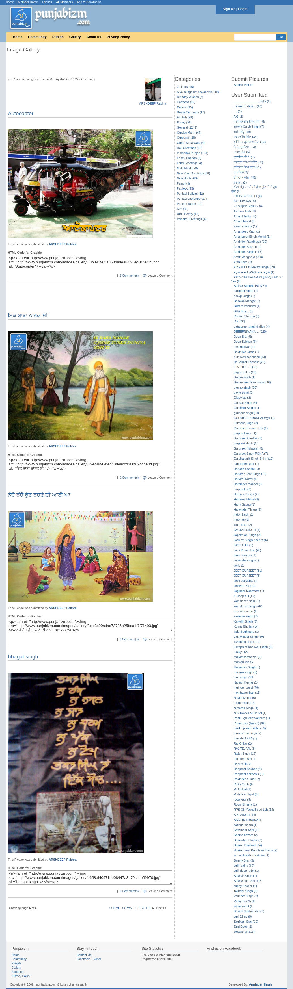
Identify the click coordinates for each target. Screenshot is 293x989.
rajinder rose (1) (244, 758)
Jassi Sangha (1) (245, 555)
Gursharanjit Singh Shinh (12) (253, 458)
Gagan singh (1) (244, 377)
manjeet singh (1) (245, 672)
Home (10, 2)
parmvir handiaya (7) (247, 733)
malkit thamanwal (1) (247, 657)
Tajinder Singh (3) (245, 891)
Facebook (83, 959)
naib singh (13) (244, 677)
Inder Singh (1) (244, 514)
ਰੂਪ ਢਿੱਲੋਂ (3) (241, 172)
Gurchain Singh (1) (246, 407)
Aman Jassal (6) (244, 221)
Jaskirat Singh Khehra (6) (251, 540)
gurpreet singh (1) (245, 443)
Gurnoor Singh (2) (246, 423)
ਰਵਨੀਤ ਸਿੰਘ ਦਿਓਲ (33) (248, 162)
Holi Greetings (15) (189, 147)
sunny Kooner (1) (245, 886)
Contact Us (84, 955)
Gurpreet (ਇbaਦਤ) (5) (248, 448)
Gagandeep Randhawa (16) (252, 382)
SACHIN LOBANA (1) (248, 819)
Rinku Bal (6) (242, 789)
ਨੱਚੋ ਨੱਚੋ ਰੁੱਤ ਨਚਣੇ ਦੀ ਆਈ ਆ (39, 495)
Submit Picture (243, 84)
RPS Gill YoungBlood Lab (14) (254, 809)
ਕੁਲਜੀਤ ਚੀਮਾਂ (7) (244, 157)
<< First (114, 908)
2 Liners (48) (185, 86)
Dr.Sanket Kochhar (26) (249, 362)
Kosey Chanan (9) (189, 158)
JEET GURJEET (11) (248, 570)
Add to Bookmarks (89, 2)
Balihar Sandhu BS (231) (250, 285)
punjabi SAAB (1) (245, 738)
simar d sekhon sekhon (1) (251, 855)
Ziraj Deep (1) (243, 926)
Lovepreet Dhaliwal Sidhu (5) (253, 647)
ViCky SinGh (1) (244, 901)
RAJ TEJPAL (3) (244, 748)
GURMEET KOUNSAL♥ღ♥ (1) (254, 418)
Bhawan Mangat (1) (247, 301)
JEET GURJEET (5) (247, 575)
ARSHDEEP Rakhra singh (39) (254, 267)
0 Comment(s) (129, 477)
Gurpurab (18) (186, 137)
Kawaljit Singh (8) (245, 621)
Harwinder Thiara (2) (247, 509)
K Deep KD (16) (244, 596)
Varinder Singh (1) (246, 896)
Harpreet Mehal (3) (246, 499)
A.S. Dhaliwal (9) (245, 201)
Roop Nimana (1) (245, 804)
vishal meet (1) (243, 906)
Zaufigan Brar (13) (246, 921)
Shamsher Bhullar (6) (248, 840)
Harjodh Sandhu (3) (247, 468)
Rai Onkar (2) (243, 743)
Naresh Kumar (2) (246, 682)
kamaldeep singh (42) (248, 606)
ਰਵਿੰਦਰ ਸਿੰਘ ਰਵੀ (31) (247, 167)
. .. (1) (238, 111)
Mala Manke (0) (187, 168)
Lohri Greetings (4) (189, 163)
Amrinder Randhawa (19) (250, 241)
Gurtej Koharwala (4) (191, 142)
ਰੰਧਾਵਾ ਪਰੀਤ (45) (245, 177)
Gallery (75, 37)
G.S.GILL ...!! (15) (245, 367)
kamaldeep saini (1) (247, 601)
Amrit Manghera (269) (248, 257)
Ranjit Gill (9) (242, 763)
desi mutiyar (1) (244, 346)
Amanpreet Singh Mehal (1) (252, 236)
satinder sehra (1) (245, 825)
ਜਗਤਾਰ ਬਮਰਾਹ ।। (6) (248, 196)
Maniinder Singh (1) (247, 667)
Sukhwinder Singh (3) (248, 880)
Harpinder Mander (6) (248, 484)
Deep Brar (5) (243, 336)
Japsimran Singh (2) (247, 535)
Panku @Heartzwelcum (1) (252, 718)
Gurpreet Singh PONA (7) (251, 453)
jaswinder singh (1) (246, 560)
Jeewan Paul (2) (244, 585)
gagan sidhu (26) (245, 372)
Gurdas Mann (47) (189, 132)
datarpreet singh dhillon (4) (252, 326)
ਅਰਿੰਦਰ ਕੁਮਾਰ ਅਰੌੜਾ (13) (250, 142)
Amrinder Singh (260, 984)
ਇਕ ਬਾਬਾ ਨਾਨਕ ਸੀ (28, 315)
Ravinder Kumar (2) (247, 779)
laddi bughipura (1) (246, 631)
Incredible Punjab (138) (192, 153)
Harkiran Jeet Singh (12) (250, 474)
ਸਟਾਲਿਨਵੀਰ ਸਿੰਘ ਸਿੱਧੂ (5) (249, 121)
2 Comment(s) (129, 275)
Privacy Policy (118, 37)
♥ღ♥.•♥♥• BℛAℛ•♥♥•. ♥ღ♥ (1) (254, 272)
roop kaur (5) (242, 799)
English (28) (185, 117)
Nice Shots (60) (187, 178)
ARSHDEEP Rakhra (152, 103)
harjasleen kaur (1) (246, 463)
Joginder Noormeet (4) (249, 591)
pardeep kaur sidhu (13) (250, 728)
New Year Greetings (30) (193, 173)
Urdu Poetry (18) (188, 214)
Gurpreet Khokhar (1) (248, 438)
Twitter (96, 959)
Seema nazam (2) (246, 835)
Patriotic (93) (185, 188)
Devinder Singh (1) (246, 351)
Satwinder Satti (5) (246, 830)
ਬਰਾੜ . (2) (240, 182)
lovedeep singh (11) (247, 641)
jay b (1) (239, 565)
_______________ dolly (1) (252, 101)
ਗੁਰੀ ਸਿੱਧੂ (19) (242, 131)
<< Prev (126, 908)
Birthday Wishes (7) (190, 97)
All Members (64, 2)
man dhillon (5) (243, 662)
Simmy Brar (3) (244, 860)
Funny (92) (184, 122)
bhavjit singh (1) (244, 296)
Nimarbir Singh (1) (246, 708)
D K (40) (239, 321)
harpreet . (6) (242, 489)
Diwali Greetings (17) (191, 112)
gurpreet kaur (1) (245, 433)
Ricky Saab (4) (243, 784)
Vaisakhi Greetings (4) (192, 219)
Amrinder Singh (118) (248, 251)
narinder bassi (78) (246, 687)
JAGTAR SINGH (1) (247, 530)
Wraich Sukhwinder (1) (249, 911)
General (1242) (187, 127)
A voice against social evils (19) (198, 92)
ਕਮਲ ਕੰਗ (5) (242, 152)
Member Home (28, 2)
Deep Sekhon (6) (245, 341)
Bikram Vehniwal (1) (247, 306)
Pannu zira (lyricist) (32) (250, 723)
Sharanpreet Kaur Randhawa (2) (255, 850)
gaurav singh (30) (245, 387)
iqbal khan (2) (243, 524)
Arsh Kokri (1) (243, 262)
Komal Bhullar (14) (246, 626)
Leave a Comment (160, 275)
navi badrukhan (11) (247, 692)
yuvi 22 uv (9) (243, 916)
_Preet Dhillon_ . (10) (248, 106)
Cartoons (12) (186, 102)
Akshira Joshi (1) (245, 211)
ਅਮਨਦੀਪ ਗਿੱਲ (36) (245, 136)
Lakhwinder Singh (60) (249, 636)
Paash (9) (183, 183)
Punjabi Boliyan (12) (190, 193)
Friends (47, 2)
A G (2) (238, 116)
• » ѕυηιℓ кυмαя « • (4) (248, 206)
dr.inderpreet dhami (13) (250, 357)
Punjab (58, 37)
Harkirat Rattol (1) (245, 479)
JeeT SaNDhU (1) (246, 580)
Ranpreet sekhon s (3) (248, 774)
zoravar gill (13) (244, 931)
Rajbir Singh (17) (245, 753)
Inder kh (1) (241, 519)
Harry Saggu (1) (244, 504)
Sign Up (229, 9)
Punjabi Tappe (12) (189, 203)
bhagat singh (23, 657)
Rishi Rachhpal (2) (246, 794)
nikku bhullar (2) (244, 702)
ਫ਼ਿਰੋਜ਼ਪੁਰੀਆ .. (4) (245, 147)
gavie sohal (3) (243, 392)
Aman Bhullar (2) (245, 216)
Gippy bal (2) (242, 397)
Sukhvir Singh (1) (245, 875)
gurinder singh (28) (246, 413)
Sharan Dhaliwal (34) (248, 845)
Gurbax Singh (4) (245, 402)
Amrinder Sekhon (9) (247, 246)
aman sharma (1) (245, 226)
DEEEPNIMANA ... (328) (250, 331)
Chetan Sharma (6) (246, 316)
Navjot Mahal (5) (245, 697)
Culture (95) (185, 107)
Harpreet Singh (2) (246, 494)
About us (94, 37)
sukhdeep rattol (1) (246, 870)
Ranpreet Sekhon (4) (248, 769)
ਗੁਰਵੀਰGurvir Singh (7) (249, 126)
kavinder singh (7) (246, 616)
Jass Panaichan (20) (247, 550)
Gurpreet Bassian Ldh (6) (251, 428)
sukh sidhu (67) (244, 865)
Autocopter (20, 113)
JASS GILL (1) (243, 545)
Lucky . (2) (241, 652)
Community (37, 37)
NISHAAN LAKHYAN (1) (250, 713)
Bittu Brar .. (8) (243, 311)
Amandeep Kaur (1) (247, 231)
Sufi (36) (182, 209)
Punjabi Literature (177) (192, 198)
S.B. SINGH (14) (245, 814)
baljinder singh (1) (246, 290)
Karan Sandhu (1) (245, 611)
